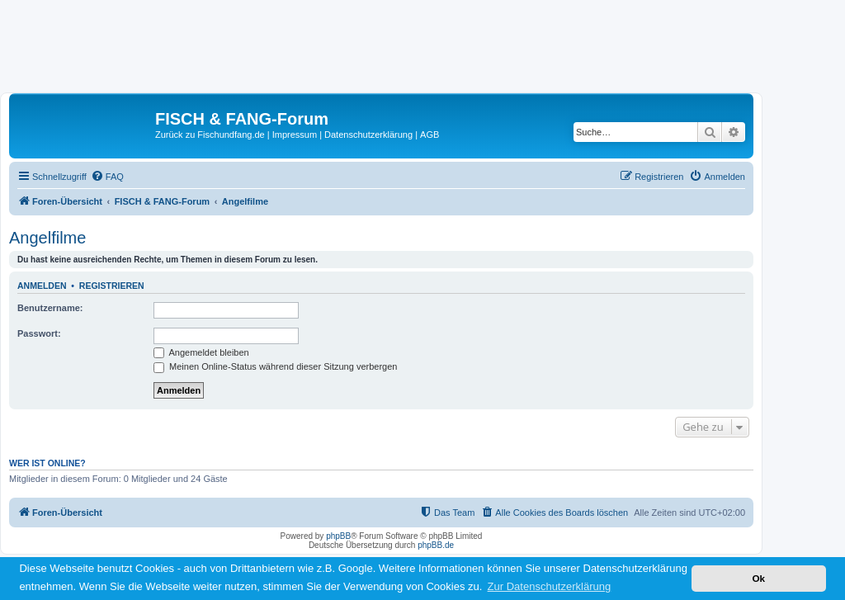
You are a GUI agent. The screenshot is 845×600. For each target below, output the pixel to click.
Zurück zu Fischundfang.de (210, 134)
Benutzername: (50, 308)
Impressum (294, 134)
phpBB (338, 536)
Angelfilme (47, 238)
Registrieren (111, 286)
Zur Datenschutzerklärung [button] (549, 586)
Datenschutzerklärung (368, 134)
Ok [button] (758, 578)
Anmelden (42, 286)
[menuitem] (107, 177)
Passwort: (39, 333)
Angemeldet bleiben (201, 352)
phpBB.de (436, 545)
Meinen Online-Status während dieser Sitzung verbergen (275, 366)
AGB (429, 134)
